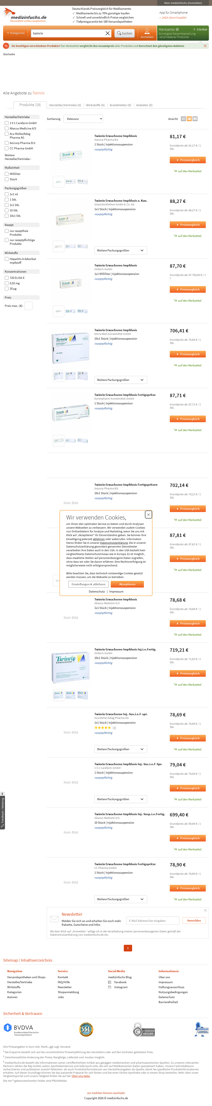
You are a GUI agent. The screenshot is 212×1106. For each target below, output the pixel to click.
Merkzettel (167, 29)
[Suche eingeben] (67, 33)
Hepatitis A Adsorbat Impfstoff (20, 261)
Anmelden (147, 33)
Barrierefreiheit (168, 1002)
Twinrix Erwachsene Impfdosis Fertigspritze (125, 395)
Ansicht (173, 119)
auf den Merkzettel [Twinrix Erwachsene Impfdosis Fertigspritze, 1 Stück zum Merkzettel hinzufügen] (187, 430)
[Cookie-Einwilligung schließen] (148, 514)
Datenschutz (97, 591)
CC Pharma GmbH (19, 148)
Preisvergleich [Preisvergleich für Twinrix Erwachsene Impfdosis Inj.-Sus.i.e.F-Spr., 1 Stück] (188, 788)
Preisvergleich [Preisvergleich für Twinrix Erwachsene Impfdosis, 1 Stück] (188, 160)
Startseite (9, 54)
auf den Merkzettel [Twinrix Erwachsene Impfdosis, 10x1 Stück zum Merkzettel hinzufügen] (187, 365)
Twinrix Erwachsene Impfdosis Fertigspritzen (126, 484)
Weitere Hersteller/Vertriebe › (18, 157)
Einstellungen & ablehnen (88, 584)
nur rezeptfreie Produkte (16, 233)
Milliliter (12, 174)
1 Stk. (11, 199)
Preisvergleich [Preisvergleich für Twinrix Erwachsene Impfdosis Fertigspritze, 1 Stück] (188, 419)
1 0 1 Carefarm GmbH (21, 123)
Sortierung (75, 119)
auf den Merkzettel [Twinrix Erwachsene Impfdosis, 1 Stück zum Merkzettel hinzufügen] (187, 171)
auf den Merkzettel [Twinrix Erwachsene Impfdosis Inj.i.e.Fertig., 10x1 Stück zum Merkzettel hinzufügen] (187, 685)
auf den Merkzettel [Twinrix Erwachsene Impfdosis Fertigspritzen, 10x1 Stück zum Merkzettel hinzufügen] (187, 520)
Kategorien (15, 33)
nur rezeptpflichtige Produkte (20, 242)
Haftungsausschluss (171, 987)
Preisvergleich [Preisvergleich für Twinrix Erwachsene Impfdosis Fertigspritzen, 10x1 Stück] (188, 509)
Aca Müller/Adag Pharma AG (17, 135)
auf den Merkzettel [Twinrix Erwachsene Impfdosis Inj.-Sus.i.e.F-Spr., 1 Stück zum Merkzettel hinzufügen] (187, 799)
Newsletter (65, 987)
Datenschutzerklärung (114, 543)
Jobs (61, 997)
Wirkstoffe (13, 987)
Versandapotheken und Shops (26, 977)
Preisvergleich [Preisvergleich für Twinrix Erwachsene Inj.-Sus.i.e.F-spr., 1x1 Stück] (188, 738)
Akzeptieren (127, 584)
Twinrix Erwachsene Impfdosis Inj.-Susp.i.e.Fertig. (129, 814)
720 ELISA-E (15, 278)
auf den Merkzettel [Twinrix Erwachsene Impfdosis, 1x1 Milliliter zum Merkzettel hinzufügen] (187, 300)
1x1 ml (11, 194)
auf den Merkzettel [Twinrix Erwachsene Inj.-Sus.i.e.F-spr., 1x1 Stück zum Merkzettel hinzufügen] (187, 749)
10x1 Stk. (13, 216)
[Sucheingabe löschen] (107, 33)
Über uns (164, 977)
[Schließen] (205, 46)
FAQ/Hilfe (64, 982)
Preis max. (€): (19, 306)
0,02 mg (12, 283)
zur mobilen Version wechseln (106, 1093)
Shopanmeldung (68, 992)
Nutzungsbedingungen (173, 992)
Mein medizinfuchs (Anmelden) (183, 3)
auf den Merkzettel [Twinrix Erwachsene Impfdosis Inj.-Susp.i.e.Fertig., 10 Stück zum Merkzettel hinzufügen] (187, 849)
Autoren (12, 997)
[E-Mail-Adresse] (152, 921)
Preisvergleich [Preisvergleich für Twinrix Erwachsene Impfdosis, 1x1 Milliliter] (188, 289)
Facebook (117, 982)
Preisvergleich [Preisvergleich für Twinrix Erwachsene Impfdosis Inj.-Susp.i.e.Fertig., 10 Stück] (188, 838)
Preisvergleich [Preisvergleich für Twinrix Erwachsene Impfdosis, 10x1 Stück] (188, 354)
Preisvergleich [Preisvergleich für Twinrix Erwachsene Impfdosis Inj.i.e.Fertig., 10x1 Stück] (188, 673)
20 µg (11, 288)
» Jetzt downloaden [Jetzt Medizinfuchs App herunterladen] (173, 18)
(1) (105, 727)
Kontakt (63, 977)
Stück (11, 179)
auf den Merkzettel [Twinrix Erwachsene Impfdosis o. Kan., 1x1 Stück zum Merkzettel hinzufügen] (187, 236)
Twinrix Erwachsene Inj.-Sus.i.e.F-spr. (121, 714)
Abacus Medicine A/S (20, 128)
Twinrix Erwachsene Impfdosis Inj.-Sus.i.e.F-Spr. (128, 764)
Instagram (118, 987)
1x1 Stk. (12, 205)
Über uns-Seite (81, 1076)
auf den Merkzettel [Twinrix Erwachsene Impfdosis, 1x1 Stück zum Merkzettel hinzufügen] (187, 570)
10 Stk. (11, 210)
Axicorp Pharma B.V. (20, 143)
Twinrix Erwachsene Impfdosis (115, 136)
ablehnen (99, 539)
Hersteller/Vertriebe (19, 982)
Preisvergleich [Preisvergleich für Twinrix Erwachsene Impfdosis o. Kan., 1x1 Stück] (188, 225)
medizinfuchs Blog (120, 977)
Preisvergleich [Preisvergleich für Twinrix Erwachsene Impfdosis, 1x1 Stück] (188, 559)
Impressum (116, 591)
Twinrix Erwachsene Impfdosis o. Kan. (120, 200)
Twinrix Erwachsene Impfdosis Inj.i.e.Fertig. (125, 649)
